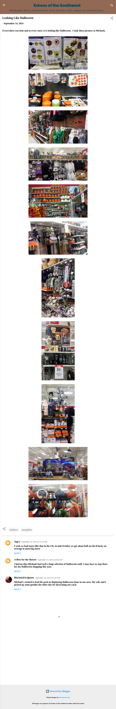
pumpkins (27, 530)
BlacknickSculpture (24, 577)
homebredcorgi (64, 697)
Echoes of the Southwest (57, 5)
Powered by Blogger (58, 691)
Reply (17, 553)
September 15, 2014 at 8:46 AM (50, 560)
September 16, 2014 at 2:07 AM (47, 578)
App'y (17, 541)
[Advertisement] (58, 659)
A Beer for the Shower (25, 559)
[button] (112, 18)
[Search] (112, 5)
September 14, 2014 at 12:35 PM (34, 542)
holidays (14, 530)
